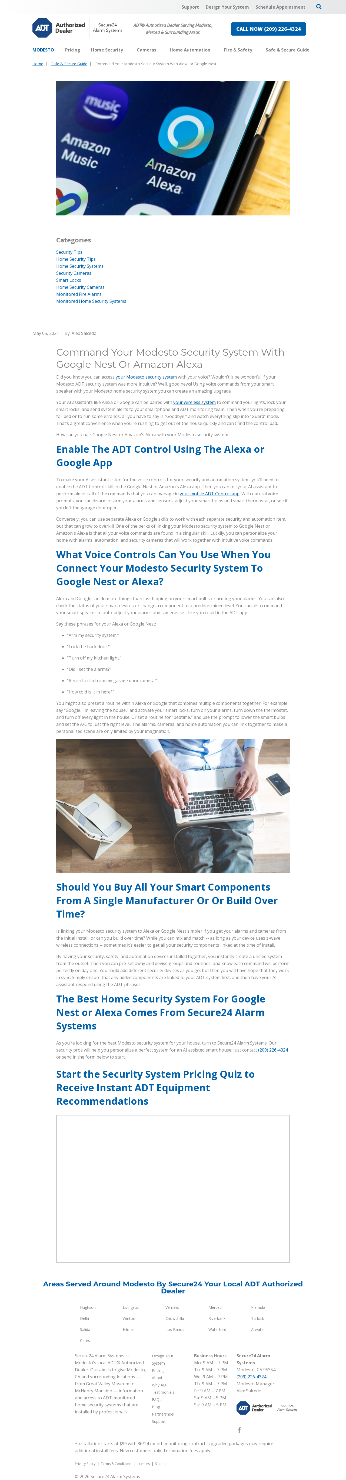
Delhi (84, 1318)
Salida (85, 1329)
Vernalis (172, 1307)
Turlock (257, 1318)
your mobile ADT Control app (209, 494)
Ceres (85, 1340)
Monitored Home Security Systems (91, 301)
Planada (258, 1307)
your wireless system (194, 402)
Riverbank (216, 1318)
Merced (215, 1307)
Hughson (88, 1307)
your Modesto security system (146, 377)
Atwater (258, 1329)
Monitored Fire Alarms (79, 294)
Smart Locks (68, 280)
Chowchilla (174, 1318)
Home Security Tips (76, 259)
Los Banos (174, 1329)
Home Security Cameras (80, 287)
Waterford (217, 1329)
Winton (129, 1318)
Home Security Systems (80, 266)
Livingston (132, 1307)
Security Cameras (73, 273)
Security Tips (69, 252)
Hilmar (128, 1329)
